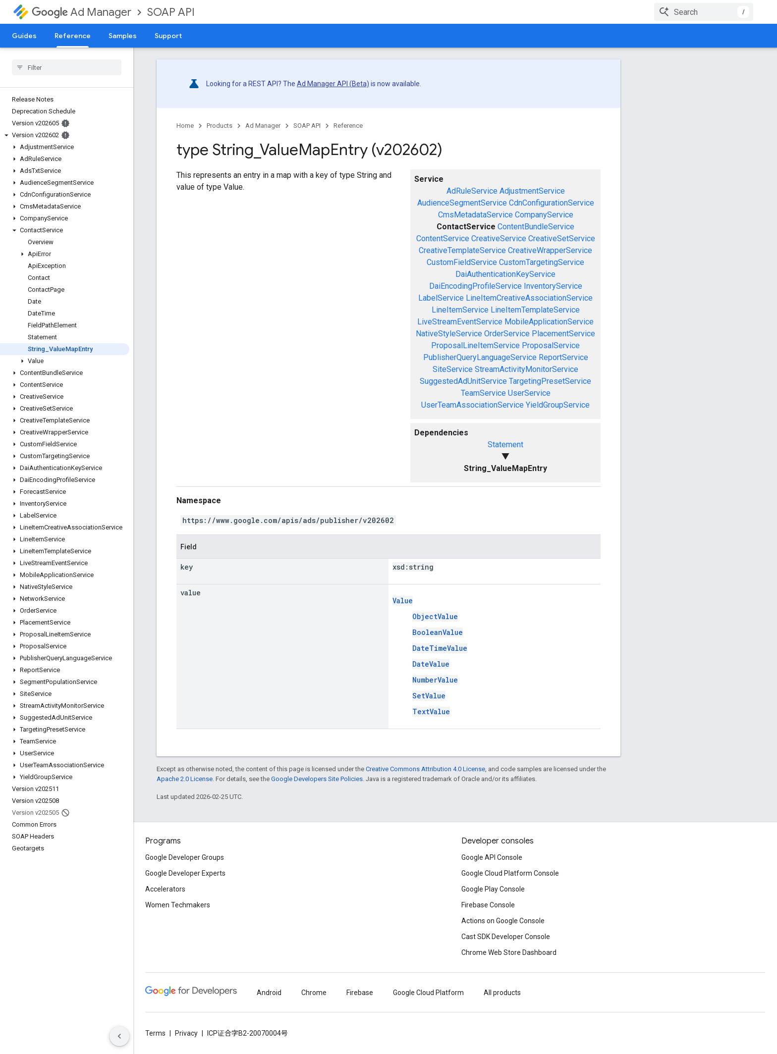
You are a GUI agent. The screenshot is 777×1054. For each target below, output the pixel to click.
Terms (155, 1033)
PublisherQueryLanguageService (480, 357)
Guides (24, 35)
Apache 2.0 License (185, 779)
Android (269, 993)
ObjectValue (435, 616)
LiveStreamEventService (459, 321)
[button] (64, 135)
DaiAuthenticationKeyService (505, 274)
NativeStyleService (449, 333)
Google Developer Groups (184, 857)
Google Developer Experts (185, 873)
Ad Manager (81, 12)
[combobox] (703, 12)
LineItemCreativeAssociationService (529, 298)
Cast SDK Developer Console (505, 937)
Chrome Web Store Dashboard (508, 952)
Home (185, 125)
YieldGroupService (558, 405)
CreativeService (498, 238)
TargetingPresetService (550, 381)
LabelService (441, 298)
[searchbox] (66, 67)
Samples (123, 35)
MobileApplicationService (549, 321)
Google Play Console (493, 889)
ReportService (563, 357)
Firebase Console (488, 905)
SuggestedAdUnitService (463, 381)
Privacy (186, 1033)
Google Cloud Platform (428, 993)
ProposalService (551, 345)
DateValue (430, 664)
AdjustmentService (532, 191)
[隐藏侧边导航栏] (119, 1036)
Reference (348, 125)
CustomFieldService (462, 262)
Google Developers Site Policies (317, 779)
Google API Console (491, 857)
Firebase (359, 993)
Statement (505, 444)
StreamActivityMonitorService (526, 369)
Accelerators (165, 889)
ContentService (442, 238)
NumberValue (435, 680)
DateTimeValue (439, 648)
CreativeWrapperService (550, 250)
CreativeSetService (561, 238)
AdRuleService (472, 191)
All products (502, 993)
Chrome (314, 993)
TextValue (431, 711)
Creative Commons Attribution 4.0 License (425, 769)
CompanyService (544, 214)
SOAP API (171, 12)
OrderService (507, 333)
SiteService (453, 369)
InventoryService (553, 286)
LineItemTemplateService (535, 310)
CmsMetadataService (475, 214)
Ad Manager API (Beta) (333, 84)
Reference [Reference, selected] (73, 35)
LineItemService (460, 310)
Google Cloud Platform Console (510, 873)
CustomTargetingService (541, 262)
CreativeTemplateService (462, 250)
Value (402, 600)
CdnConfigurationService (551, 203)
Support (168, 35)
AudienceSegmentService (462, 203)
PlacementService (563, 333)
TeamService (483, 393)
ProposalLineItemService (475, 345)
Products (219, 125)
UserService (529, 393)
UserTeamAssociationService (472, 405)
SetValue (428, 695)
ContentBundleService (536, 226)
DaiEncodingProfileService (475, 286)
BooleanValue (437, 632)
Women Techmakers (177, 905)
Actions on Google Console (503, 921)
